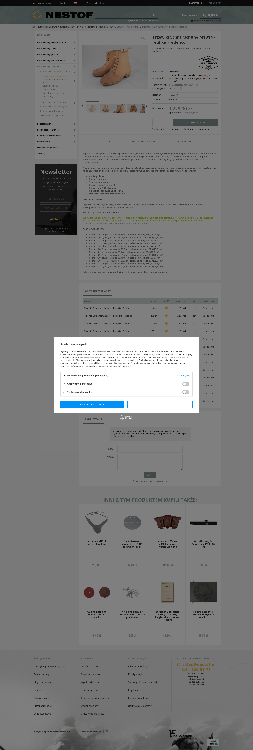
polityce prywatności (91, 357)
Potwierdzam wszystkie (160, 404)
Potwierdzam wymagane (93, 404)
